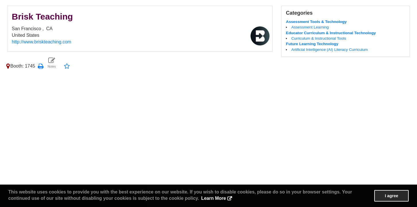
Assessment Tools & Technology (316, 22)
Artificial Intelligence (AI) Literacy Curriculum (329, 49)
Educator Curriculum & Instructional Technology (331, 33)
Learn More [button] (213, 198)
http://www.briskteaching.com (41, 41)
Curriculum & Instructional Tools (318, 38)
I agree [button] (391, 195)
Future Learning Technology (312, 44)
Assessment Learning (310, 27)
